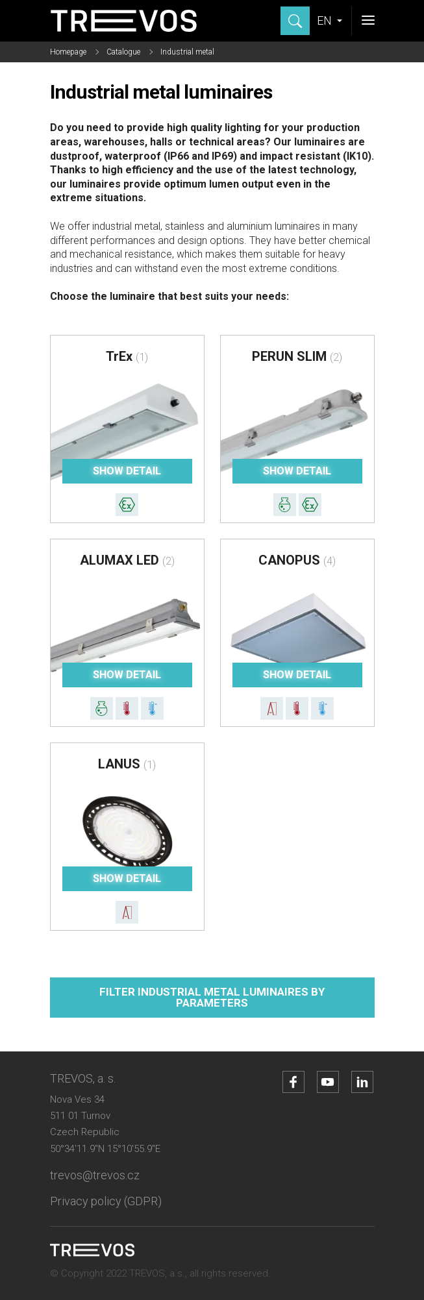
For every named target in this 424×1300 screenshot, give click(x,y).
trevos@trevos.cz (95, 1175)
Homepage (68, 51)
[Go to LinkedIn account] (362, 1082)
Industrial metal (187, 51)
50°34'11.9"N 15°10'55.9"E (105, 1149)
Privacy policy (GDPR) (106, 1201)
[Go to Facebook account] (293, 1082)
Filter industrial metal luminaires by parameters (212, 997)
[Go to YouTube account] (328, 1082)
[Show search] (295, 20)
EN (325, 20)
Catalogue (123, 51)
